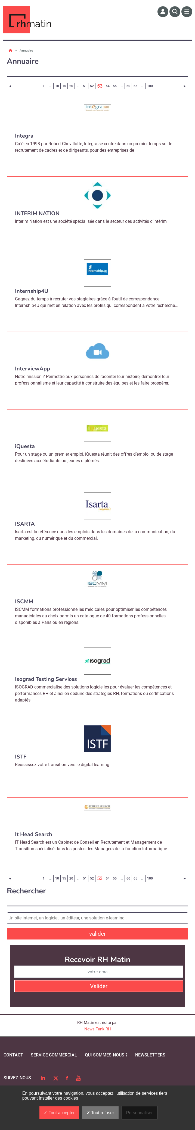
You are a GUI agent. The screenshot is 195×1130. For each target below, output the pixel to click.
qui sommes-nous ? (106, 1055)
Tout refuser (100, 1112)
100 (150, 86)
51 (85, 86)
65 (135, 86)
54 (108, 86)
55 (115, 86)
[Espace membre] (162, 11)
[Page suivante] (184, 86)
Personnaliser (139, 1112)
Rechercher (26, 891)
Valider (98, 986)
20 (71, 86)
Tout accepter (59, 1112)
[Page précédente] (10, 86)
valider (97, 934)
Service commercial (54, 1055)
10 (57, 86)
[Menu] (186, 11)
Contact (13, 1055)
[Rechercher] (174, 11)
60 (128, 86)
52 (92, 86)
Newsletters (150, 1055)
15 (64, 86)
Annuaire (26, 50)
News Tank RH (97, 1029)
